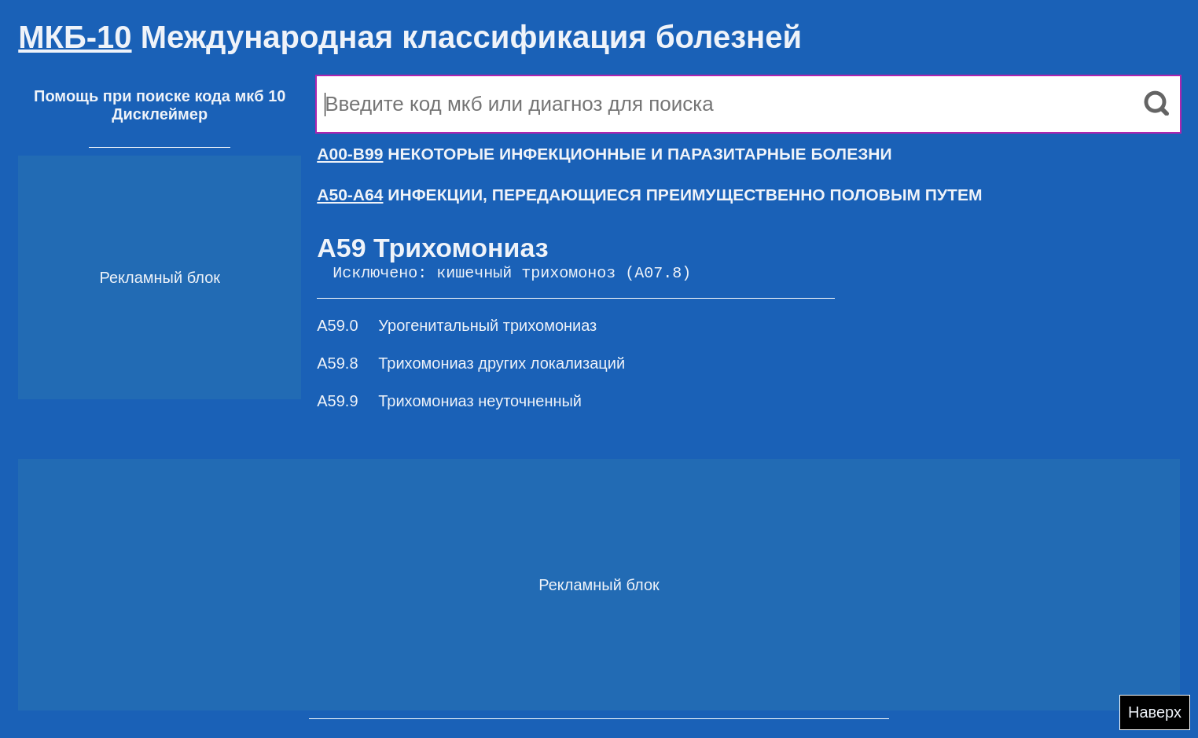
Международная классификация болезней (410, 37)
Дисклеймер (160, 114)
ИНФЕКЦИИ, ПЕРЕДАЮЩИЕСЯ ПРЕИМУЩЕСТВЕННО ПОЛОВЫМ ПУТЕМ (649, 194)
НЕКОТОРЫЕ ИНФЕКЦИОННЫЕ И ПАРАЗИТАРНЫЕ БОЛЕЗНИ (604, 154)
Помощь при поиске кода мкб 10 (159, 96)
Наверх (1154, 712)
